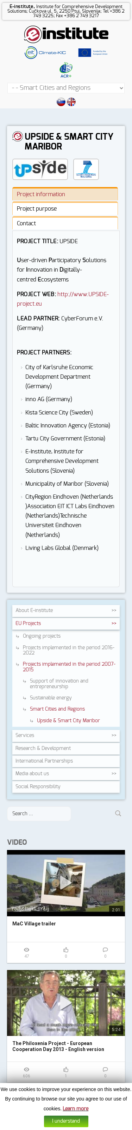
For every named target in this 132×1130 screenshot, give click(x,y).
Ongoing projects (42, 636)
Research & (43, 748)
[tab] (65, 193)
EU (28, 623)
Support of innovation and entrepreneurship (59, 684)
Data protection (74, 1125)
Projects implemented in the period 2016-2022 (68, 650)
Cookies (50, 1125)
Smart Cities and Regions (57, 709)
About (34, 610)
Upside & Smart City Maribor (68, 720)
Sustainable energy (51, 698)
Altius (118, 1125)
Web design (101, 1125)
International (44, 761)
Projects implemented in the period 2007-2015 (69, 667)
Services (24, 735)
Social (38, 786)
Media (32, 773)
